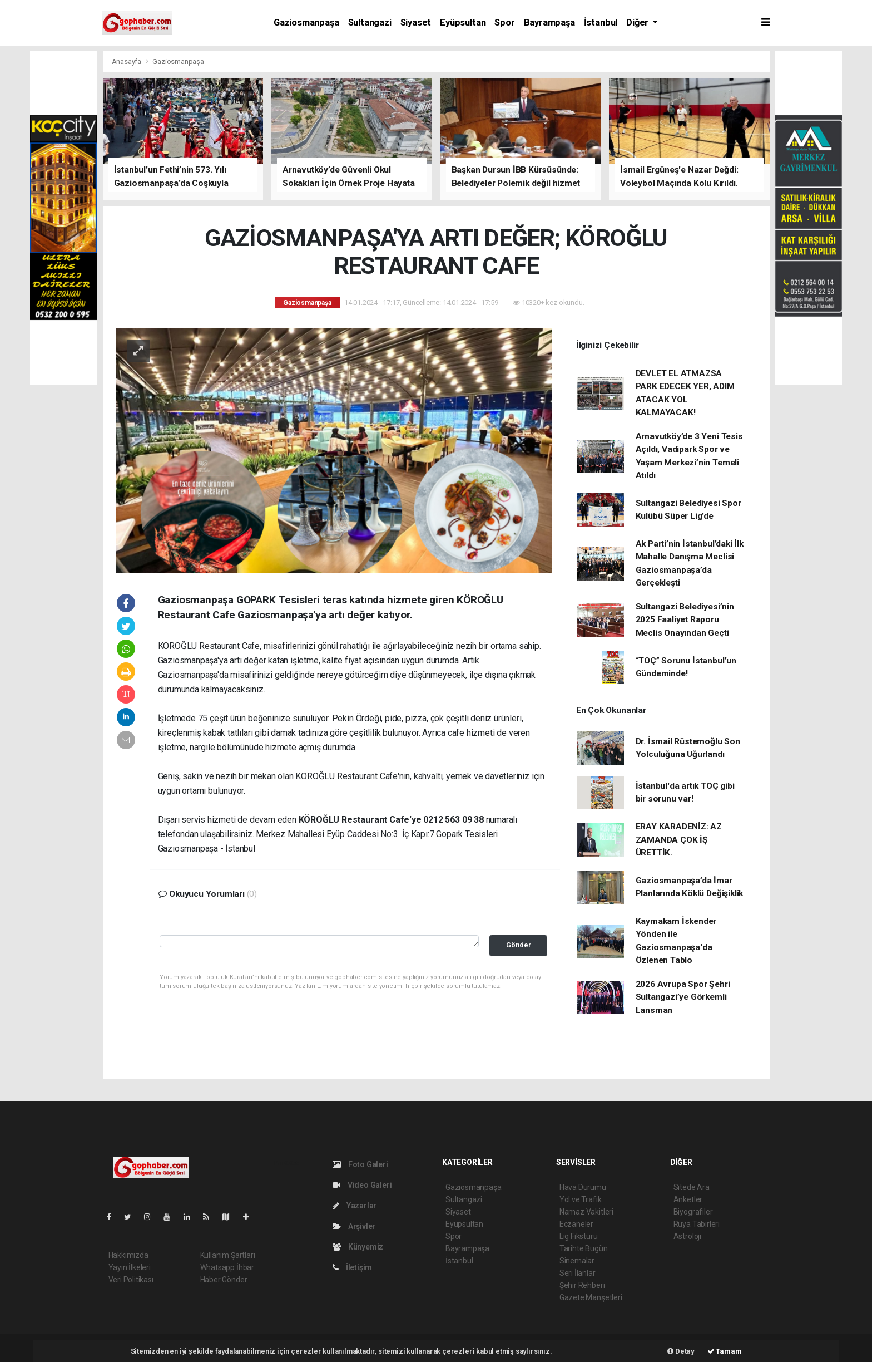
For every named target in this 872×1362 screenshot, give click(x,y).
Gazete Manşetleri (590, 1297)
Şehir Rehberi (582, 1285)
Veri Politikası (130, 1279)
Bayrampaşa (549, 22)
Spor (504, 22)
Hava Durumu (582, 1187)
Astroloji (687, 1236)
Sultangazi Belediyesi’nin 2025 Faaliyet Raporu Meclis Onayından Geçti (685, 620)
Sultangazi (370, 22)
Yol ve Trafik (580, 1199)
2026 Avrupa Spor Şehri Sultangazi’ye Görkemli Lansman (683, 997)
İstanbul (600, 22)
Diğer (638, 22)
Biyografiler (693, 1211)
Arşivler (354, 1226)
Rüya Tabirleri (696, 1224)
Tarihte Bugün (583, 1248)
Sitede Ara (691, 1187)
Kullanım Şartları (227, 1255)
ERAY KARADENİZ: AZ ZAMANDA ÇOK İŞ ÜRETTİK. (679, 840)
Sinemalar (576, 1260)
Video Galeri (362, 1185)
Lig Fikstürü (578, 1236)
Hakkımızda (128, 1255)
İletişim (352, 1267)
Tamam (724, 1351)
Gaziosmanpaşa (306, 22)
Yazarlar (354, 1205)
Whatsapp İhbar (227, 1267)
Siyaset (416, 22)
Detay (681, 1351)
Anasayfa (127, 61)
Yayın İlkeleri (129, 1267)
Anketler (687, 1199)
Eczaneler (576, 1224)
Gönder (518, 945)
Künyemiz (358, 1246)
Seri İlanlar (577, 1272)
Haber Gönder (223, 1279)
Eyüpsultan (462, 22)
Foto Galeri (360, 1164)
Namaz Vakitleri (586, 1211)
